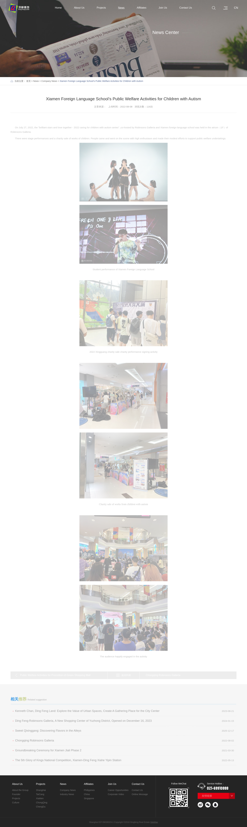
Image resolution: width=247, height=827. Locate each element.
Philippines (89, 790)
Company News (49, 81)
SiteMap (154, 822)
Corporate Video (116, 794)
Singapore (89, 798)
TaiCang (40, 794)
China (87, 794)
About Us (80, 8)
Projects (103, 8)
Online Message (140, 794)
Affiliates (143, 8)
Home (58, 7)
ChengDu (40, 806)
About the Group (20, 790)
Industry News (67, 794)
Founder (16, 794)
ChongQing (41, 802)
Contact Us (187, 8)
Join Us (164, 8)
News (122, 8)
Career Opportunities (118, 790)
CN (236, 7)
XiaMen (39, 798)
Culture (15, 802)
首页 (28, 81)
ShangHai (41, 790)
